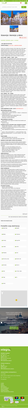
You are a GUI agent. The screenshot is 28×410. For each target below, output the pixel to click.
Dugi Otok (18, 240)
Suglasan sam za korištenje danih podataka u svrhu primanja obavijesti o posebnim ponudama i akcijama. (13, 323)
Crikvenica (18, 234)
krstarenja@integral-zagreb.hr (8, 368)
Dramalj (4, 240)
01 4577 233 (4, 358)
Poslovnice (3, 385)
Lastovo (4, 246)
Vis (16, 277)
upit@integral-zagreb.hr (7, 360)
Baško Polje (5, 228)
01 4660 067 (4, 367)
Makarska (4, 252)
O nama (2, 383)
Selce (4, 271)
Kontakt (2, 384)
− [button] (2, 293)
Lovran (17, 246)
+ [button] (2, 292)
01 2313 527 (4, 379)
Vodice (4, 283)
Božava (4, 234)
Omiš (17, 252)
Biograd (17, 228)
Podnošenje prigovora (5, 390)
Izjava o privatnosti (4, 389)
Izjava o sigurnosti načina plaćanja (7, 391)
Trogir (4, 277)
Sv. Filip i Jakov (19, 271)
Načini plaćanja (4, 386)
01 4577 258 (5, 359)
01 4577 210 (9, 358)
